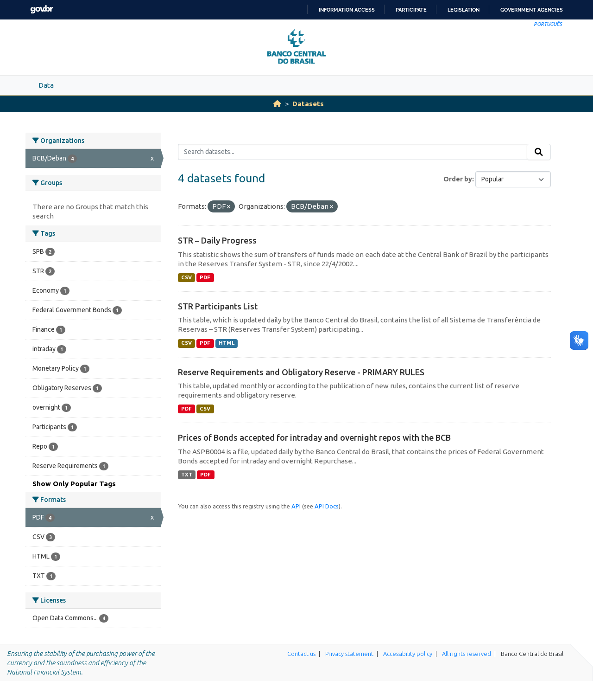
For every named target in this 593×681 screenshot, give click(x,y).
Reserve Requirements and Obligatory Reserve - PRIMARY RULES (301, 372)
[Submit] (539, 152)
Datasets (308, 104)
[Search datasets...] (353, 152)
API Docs (327, 506)
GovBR (41, 9)
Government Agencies (531, 9)
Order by (457, 179)
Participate (411, 9)
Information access (347, 9)
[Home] (277, 104)
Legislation (463, 9)
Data (46, 85)
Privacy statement (349, 653)
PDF (205, 277)
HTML (226, 343)
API (296, 506)
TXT (186, 474)
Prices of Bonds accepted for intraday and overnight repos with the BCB (314, 437)
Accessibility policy (407, 653)
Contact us (301, 653)
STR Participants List (218, 306)
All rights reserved (466, 653)
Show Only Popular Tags (74, 484)
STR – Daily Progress (217, 240)
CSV (186, 277)
